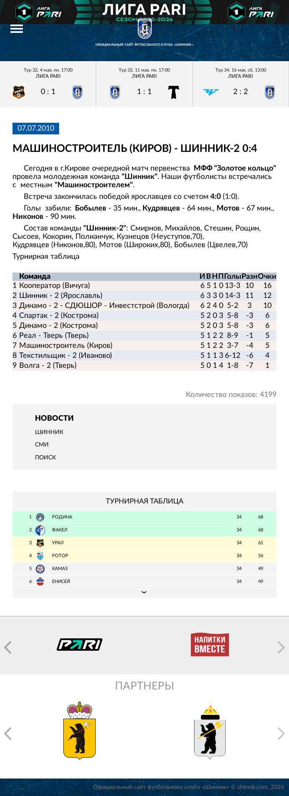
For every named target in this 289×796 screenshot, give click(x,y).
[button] (7, 647)
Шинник (49, 432)
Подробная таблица (144, 591)
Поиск (45, 458)
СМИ (42, 445)
